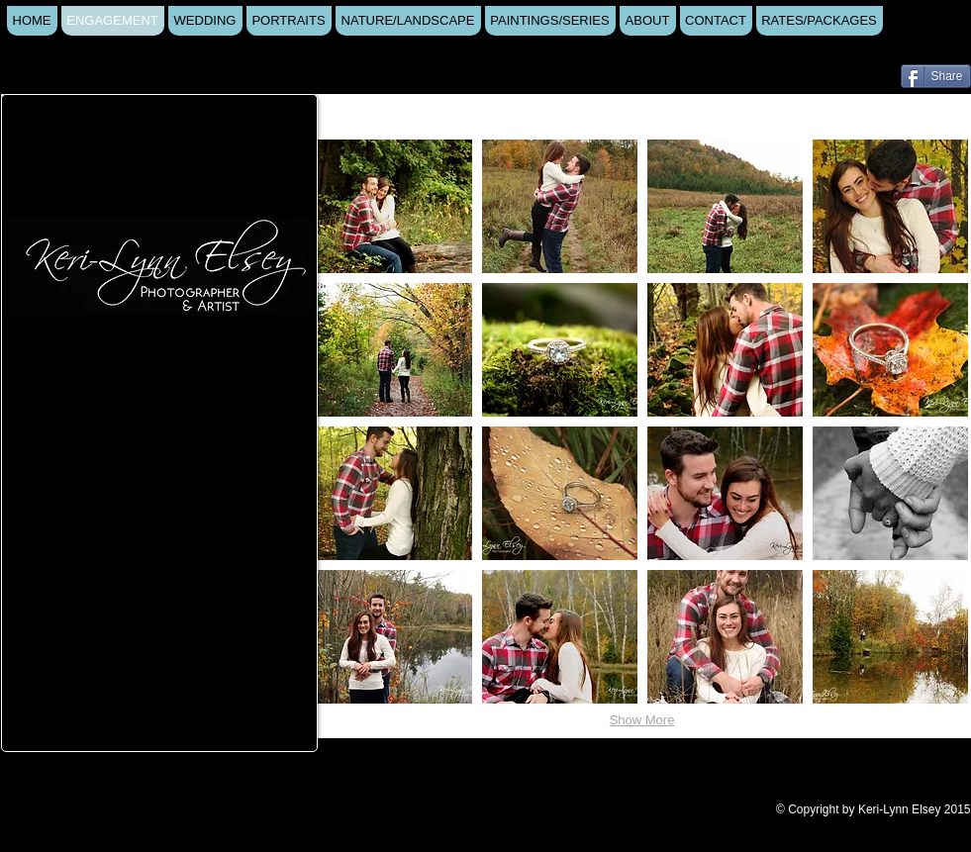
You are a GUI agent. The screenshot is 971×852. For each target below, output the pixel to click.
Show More (642, 719)
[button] (394, 206)
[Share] (936, 76)
